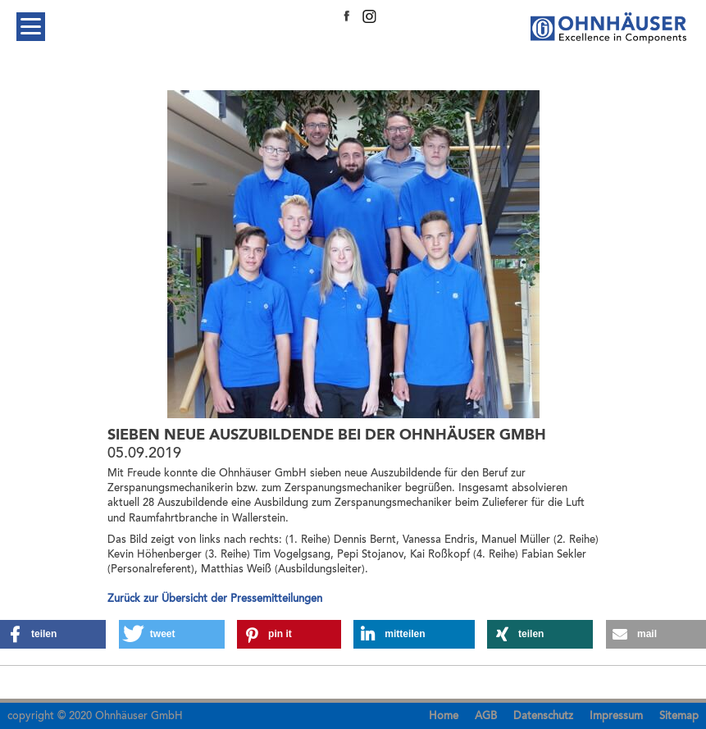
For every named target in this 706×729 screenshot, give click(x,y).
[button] (53, 634)
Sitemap (679, 716)
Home (443, 716)
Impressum (616, 716)
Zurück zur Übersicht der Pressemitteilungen (214, 599)
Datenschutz (543, 716)
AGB (486, 716)
